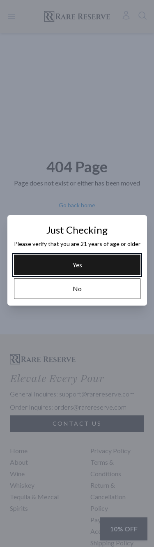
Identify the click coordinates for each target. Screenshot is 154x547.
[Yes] (77, 265)
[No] (77, 288)
